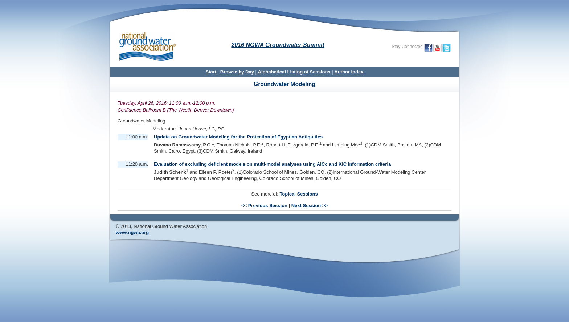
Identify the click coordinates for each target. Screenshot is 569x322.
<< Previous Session (264, 205)
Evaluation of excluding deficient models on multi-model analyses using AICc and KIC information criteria (272, 164)
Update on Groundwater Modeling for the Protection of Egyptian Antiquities (238, 137)
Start (211, 72)
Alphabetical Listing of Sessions (294, 72)
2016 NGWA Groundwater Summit (277, 45)
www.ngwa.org (132, 232)
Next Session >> (309, 205)
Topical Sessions (298, 194)
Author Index (348, 72)
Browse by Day (237, 72)
